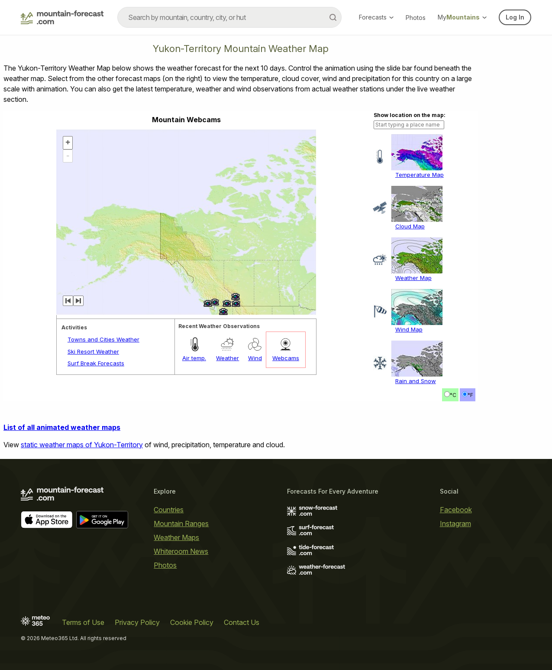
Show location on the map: (409, 115)
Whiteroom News (181, 551)
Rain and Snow (415, 380)
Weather (227, 358)
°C (453, 395)
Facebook (456, 509)
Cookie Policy (191, 622)
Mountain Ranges (181, 523)
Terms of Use (83, 622)
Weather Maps (176, 537)
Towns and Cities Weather (103, 339)
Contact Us (241, 622)
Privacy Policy (137, 622)
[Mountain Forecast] (62, 17)
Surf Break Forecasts (96, 363)
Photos (416, 17)
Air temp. (194, 358)
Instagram (455, 523)
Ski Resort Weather (93, 351)
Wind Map (409, 329)
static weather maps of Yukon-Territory (82, 444)
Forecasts (376, 17)
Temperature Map (419, 174)
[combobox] (229, 17)
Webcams (285, 358)
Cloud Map (410, 226)
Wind (255, 358)
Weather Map (413, 277)
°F (470, 395)
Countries (169, 509)
